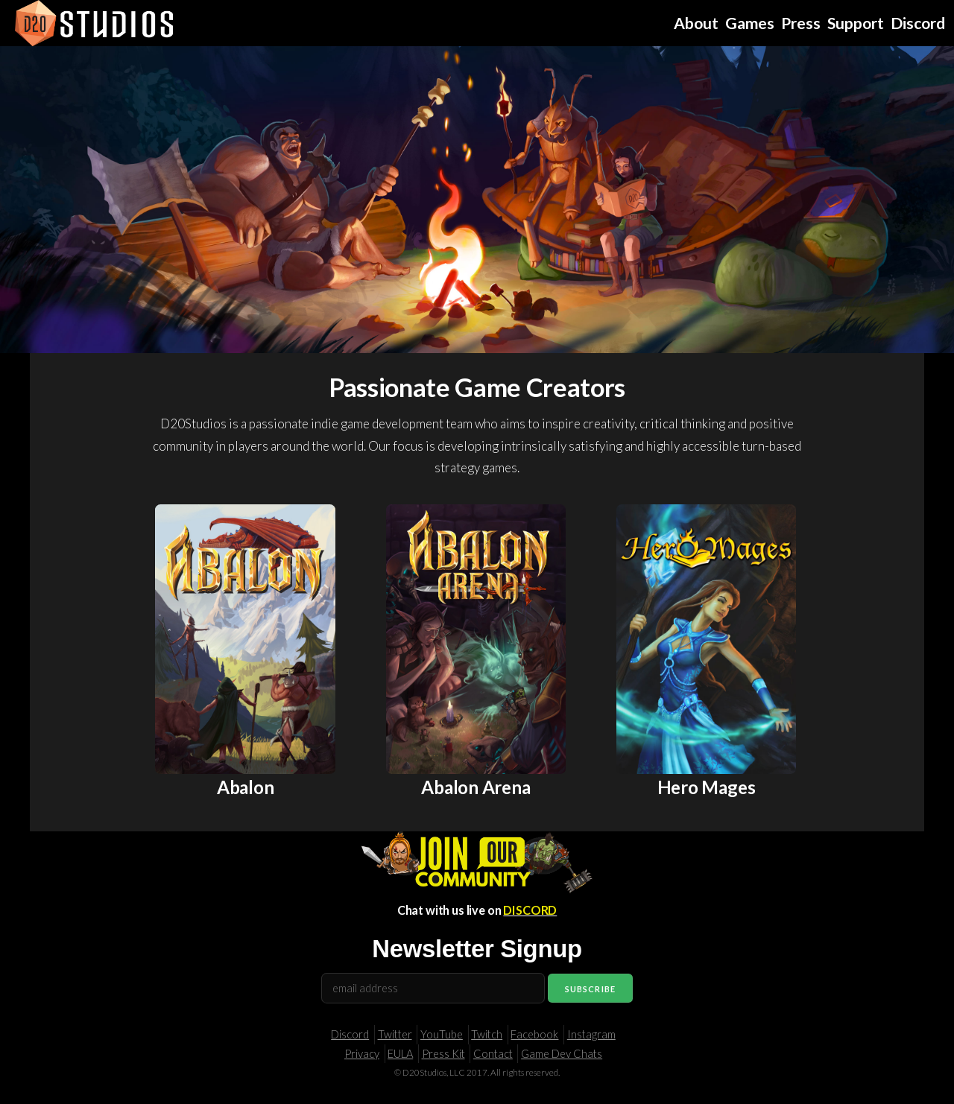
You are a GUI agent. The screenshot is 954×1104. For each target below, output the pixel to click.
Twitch (486, 1034)
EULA (400, 1053)
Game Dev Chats (561, 1053)
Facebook (534, 1034)
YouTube (441, 1034)
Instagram (591, 1034)
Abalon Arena (475, 787)
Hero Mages (706, 787)
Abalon (245, 787)
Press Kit (443, 1053)
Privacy (361, 1053)
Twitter (395, 1034)
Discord (350, 1034)
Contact (493, 1053)
